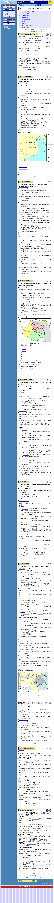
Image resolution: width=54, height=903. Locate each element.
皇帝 (45, 503)
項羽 (40, 548)
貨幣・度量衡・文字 (28, 516)
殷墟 (23, 168)
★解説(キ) (48, 748)
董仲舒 (26, 761)
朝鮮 (25, 610)
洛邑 (23, 174)
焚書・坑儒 (26, 520)
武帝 (22, 588)
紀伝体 (23, 791)
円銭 (49, 400)
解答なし (9, 21)
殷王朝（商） (24, 202)
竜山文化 (23, 112)
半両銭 (46, 516)
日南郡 (34, 845)
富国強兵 (25, 364)
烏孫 (23, 695)
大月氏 (46, 598)
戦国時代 (47, 301)
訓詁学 (26, 772)
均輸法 (26, 623)
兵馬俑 (46, 536)
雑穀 (34, 89)
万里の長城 (26, 526)
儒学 (21, 759)
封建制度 (28, 407)
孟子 (26, 435)
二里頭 (23, 166)
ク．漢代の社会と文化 (25, 25)
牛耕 (37, 388)
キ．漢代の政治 (23, 23)
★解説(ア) (48, 34)
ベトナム (26, 613)
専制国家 (35, 818)
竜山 (23, 165)
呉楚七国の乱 (31, 580)
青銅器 (43, 212)
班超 (26, 840)
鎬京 (23, 172)
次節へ (41, 877)
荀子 (26, 439)
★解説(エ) (48, 281)
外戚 (24, 651)
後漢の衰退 (23, 721)
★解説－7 (48, 563)
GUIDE (50, 2)
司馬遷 (26, 795)
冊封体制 (30, 870)
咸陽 (26, 505)
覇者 (29, 307)
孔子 (26, 431)
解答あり (9, 23)
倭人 (32, 853)
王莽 (33, 658)
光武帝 (49, 709)
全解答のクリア (9, 9)
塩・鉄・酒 (36, 619)
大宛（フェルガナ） (38, 606)
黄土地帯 (33, 46)
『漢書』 (33, 799)
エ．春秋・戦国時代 (24, 17)
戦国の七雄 (29, 360)
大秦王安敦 (31, 843)
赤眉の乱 (30, 665)
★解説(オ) (48, 380)
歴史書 (22, 789)
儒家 (24, 429)
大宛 (33, 695)
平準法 (26, 627)
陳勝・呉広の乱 (28, 540)
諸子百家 (23, 412)
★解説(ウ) (48, 181)
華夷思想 (26, 368)
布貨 (36, 400)
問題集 (33, 881)
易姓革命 (35, 244)
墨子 (26, 445)
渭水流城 (25, 236)
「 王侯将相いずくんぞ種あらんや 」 (33, 544)
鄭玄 (23, 774)
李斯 (29, 524)
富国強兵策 (35, 396)
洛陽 (43, 697)
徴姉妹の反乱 (40, 865)
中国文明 (34, 48)
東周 (36, 297)
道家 (24, 449)
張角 (47, 737)
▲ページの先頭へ (47, 883)
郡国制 (24, 574)
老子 (25, 451)
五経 (29, 764)
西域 (33, 598)
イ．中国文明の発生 (24, 13)
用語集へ (9, 16)
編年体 (23, 803)
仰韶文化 (23, 97)
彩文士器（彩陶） (33, 103)
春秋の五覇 (29, 314)
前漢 (33, 691)
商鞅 (26, 460)
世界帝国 (25, 820)
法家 (24, 458)
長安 (32, 572)
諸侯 (33, 250)
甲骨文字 (25, 222)
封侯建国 (45, 259)
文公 (35, 310)
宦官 (24, 647)
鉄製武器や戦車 (42, 496)
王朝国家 (47, 192)
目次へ (32, 2)
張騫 (25, 598)
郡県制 (25, 508)
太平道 (36, 737)
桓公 (26, 310)
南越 (40, 613)
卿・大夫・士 (33, 255)
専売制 (26, 619)
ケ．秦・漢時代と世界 (25, 27)
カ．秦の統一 (22, 21)
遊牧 (41, 58)
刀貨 (25, 400)
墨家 (24, 443)
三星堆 (23, 170)
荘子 (26, 454)
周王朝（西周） (24, 234)
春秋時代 (23, 287)
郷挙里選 (32, 755)
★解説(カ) (48, 482)
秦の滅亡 (23, 534)
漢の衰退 (23, 641)
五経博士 (26, 766)
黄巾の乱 (28, 735)
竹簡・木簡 (24, 784)
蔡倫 (26, 782)
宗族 (41, 267)
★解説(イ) (48, 77)
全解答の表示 (8, 7)
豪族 (24, 723)
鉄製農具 (25, 388)
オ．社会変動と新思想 (25, 19)
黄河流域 (24, 46)
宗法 (33, 269)
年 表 (27, 881)
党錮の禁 (32, 727)
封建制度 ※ (29, 259)
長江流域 (42, 46)
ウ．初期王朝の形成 (24, 15)
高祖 (48, 554)
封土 (46, 248)
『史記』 (34, 795)
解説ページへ (8, 14)
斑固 (26, 799)
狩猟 (35, 62)
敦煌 (33, 604)
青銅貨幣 (25, 398)
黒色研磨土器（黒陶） (33, 118)
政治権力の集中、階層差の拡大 (31, 129)
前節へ (28, 877)
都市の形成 (23, 188)
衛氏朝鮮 (39, 610)
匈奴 (41, 526)
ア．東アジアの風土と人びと (26, 11)
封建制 (26, 576)
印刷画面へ (9, 11)
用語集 (20, 881)
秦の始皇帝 (24, 500)
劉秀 (34, 709)
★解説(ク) (48, 810)
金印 (22, 855)
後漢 (22, 707)
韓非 (26, 462)
